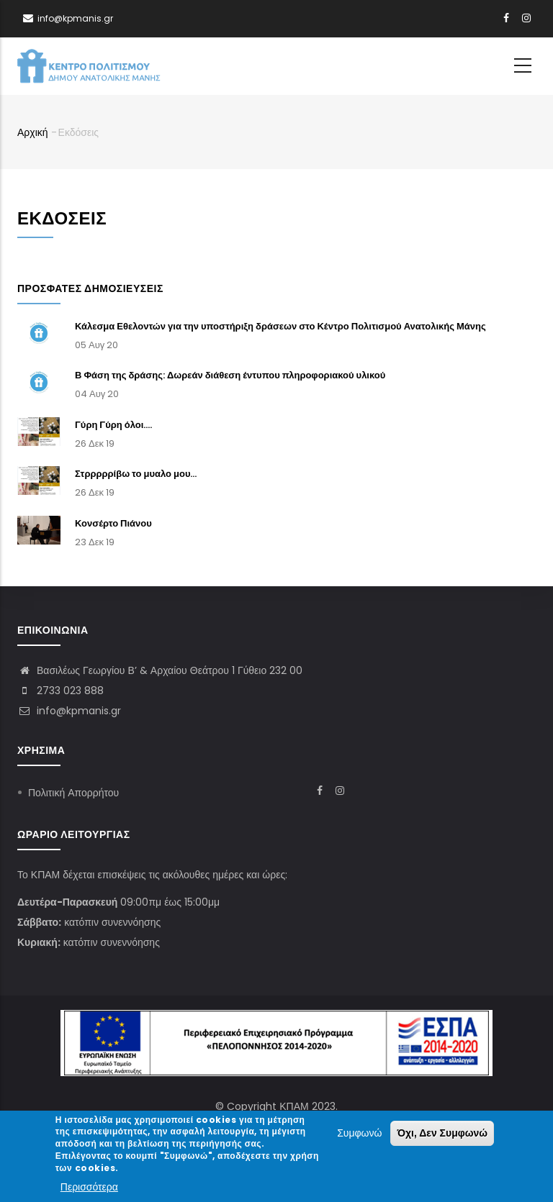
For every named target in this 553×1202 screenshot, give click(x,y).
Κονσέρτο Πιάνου (113, 523)
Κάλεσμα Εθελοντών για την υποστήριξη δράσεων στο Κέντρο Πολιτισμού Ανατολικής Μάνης (280, 326)
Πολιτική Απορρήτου (73, 793)
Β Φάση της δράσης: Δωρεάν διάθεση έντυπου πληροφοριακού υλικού (230, 375)
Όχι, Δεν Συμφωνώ (442, 1135)
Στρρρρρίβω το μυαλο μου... (136, 474)
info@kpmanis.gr (69, 711)
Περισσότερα (89, 1189)
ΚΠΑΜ (293, 1106)
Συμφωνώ (359, 1135)
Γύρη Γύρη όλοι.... (113, 425)
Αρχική (32, 132)
